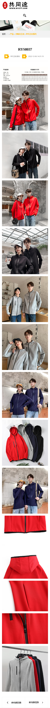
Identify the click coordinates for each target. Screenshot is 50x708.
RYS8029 (34, 702)
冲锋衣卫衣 (19, 34)
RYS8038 (16, 702)
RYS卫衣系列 (31, 34)
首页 (4, 34)
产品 (12, 34)
